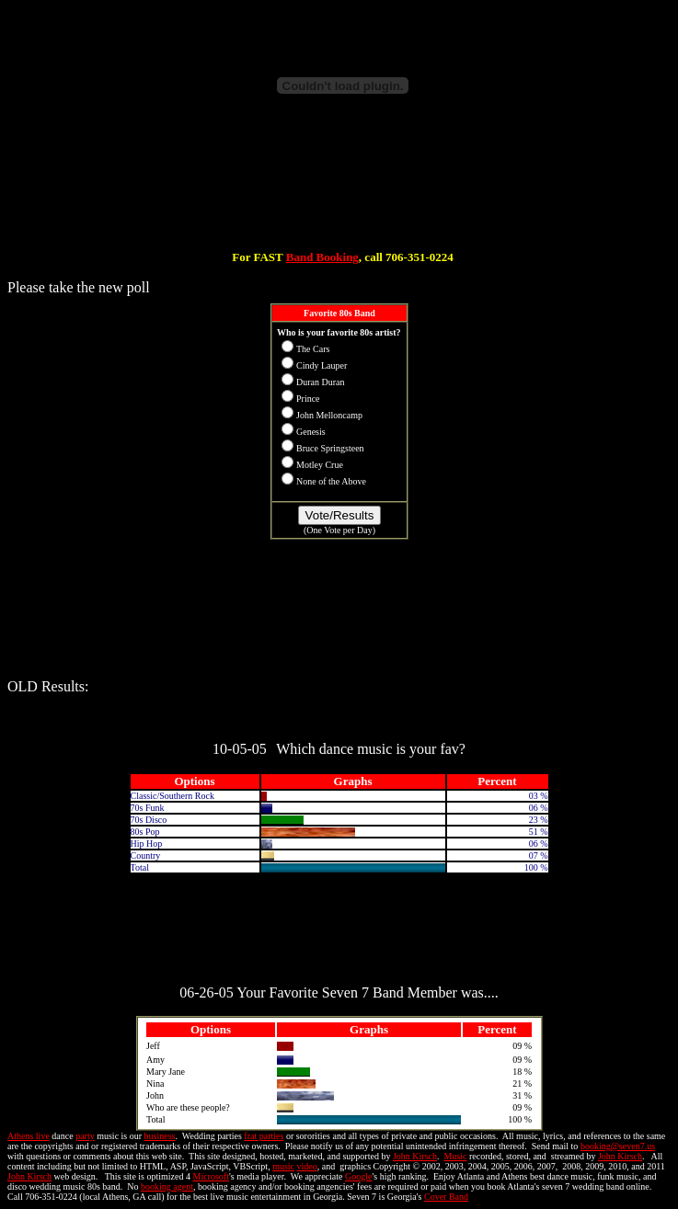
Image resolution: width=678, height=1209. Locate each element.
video (307, 1166)
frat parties (263, 1136)
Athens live (28, 1136)
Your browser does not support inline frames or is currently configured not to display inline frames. (339, 480)
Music (454, 1156)
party (85, 1136)
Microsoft (210, 1176)
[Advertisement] (343, 191)
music (283, 1166)
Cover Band (446, 1197)
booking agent (167, 1186)
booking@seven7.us (617, 1146)
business (160, 1136)
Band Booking (322, 257)
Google (358, 1176)
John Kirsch (415, 1156)
